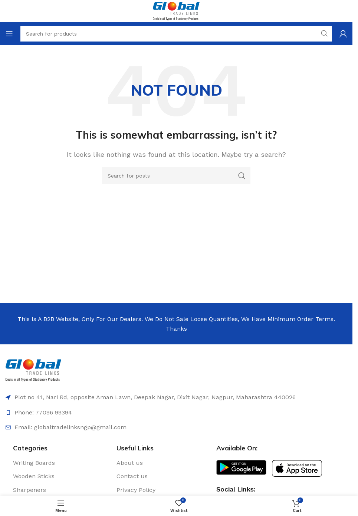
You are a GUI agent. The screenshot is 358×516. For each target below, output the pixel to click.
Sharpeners (29, 489)
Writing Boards (34, 462)
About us (129, 462)
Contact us (132, 476)
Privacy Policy (135, 489)
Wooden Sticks (34, 476)
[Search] (176, 175)
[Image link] (33, 369)
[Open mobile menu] (9, 33)
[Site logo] (176, 10)
